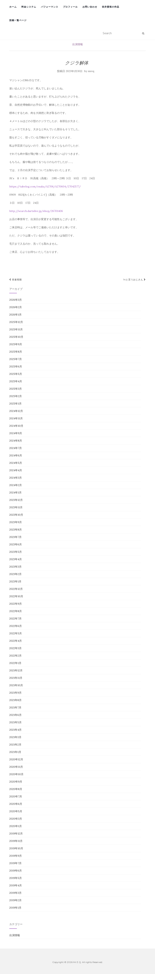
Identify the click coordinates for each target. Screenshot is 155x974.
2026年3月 (15, 299)
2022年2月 (15, 655)
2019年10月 (16, 848)
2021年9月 (15, 692)
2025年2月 (15, 396)
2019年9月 (15, 855)
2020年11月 (16, 767)
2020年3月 (15, 818)
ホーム (13, 6)
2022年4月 (15, 640)
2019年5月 (15, 878)
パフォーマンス (49, 6)
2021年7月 (15, 707)
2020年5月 (15, 811)
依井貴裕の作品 (110, 6)
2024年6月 (15, 455)
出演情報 (77, 44)
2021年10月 (16, 685)
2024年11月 (16, 418)
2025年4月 (15, 381)
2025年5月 (15, 374)
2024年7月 (15, 448)
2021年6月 (15, 715)
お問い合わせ (89, 6)
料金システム (28, 6)
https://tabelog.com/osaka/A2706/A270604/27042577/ (45, 186)
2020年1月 (15, 826)
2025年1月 (15, 403)
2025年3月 (15, 388)
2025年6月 (15, 366)
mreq (91, 71)
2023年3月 (15, 566)
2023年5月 (15, 552)
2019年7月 (15, 863)
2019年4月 (15, 885)
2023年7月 (15, 537)
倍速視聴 (15, 279)
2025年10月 (16, 337)
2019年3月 (15, 893)
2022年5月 (15, 633)
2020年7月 (15, 796)
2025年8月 (15, 351)
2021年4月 (15, 729)
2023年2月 (15, 574)
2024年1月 (15, 492)
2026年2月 (15, 307)
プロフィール (70, 6)
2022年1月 (15, 663)
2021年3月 (15, 737)
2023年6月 (15, 544)
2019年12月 (16, 833)
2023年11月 (16, 507)
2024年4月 (15, 470)
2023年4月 (15, 559)
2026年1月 (15, 314)
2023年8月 (15, 529)
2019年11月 (16, 841)
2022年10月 (16, 596)
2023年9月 (15, 522)
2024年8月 (15, 440)
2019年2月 (15, 900)
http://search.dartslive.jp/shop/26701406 (36, 211)
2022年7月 (15, 618)
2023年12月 (16, 500)
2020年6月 (15, 804)
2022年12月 (16, 589)
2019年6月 (15, 870)
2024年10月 (16, 426)
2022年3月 (15, 648)
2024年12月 (16, 411)
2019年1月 (15, 907)
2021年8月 (15, 700)
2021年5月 (15, 722)
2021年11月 (15, 678)
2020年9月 (15, 781)
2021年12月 (16, 670)
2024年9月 (15, 433)
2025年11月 (16, 329)
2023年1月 (15, 581)
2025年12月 (16, 322)
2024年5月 (15, 463)
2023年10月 (16, 514)
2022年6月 (15, 626)
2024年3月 (15, 477)
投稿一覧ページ (18, 20)
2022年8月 (15, 611)
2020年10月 (16, 774)
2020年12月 (16, 759)
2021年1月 (15, 752)
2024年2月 (15, 485)
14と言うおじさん (134, 279)
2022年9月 (15, 603)
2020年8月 (15, 789)
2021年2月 (15, 744)
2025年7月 (15, 359)
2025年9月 (15, 344)
